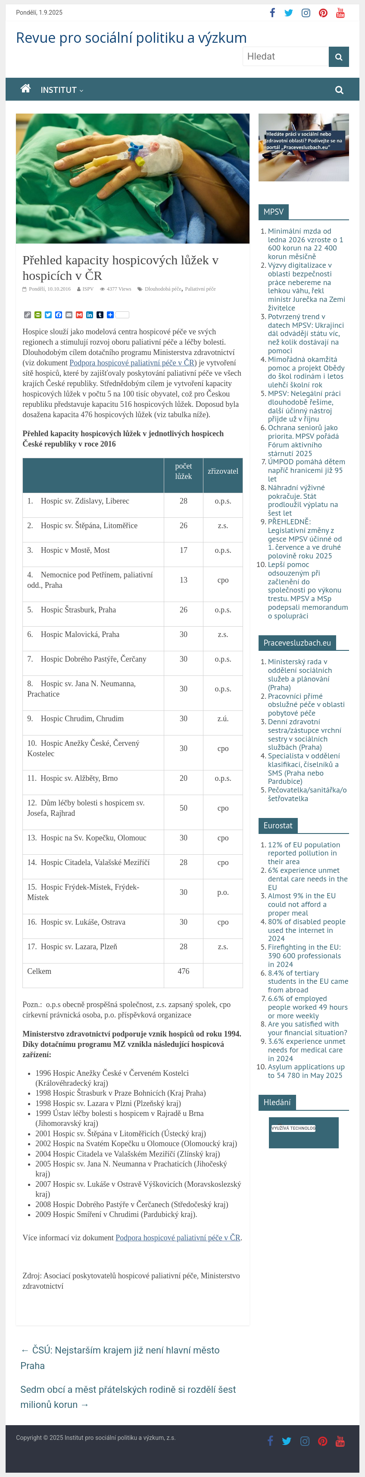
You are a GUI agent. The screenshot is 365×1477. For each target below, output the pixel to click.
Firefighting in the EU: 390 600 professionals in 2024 (304, 955)
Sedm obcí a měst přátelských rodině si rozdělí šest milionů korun (128, 1397)
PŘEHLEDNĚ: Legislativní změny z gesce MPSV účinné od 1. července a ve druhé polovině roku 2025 (305, 539)
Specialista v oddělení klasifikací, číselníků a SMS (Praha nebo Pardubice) (304, 768)
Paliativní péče (200, 289)
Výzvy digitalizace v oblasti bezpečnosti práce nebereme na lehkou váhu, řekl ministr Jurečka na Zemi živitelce (307, 286)
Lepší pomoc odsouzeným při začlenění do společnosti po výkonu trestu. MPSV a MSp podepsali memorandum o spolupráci (308, 590)
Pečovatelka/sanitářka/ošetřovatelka (307, 794)
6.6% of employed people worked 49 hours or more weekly (308, 1007)
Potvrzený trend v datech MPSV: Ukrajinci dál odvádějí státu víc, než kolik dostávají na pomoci (306, 333)
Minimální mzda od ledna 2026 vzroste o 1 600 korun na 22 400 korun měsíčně (305, 243)
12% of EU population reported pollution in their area (304, 853)
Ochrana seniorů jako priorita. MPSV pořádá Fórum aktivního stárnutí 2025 (303, 440)
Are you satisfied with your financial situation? (307, 1028)
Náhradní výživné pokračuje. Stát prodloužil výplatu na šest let (303, 500)
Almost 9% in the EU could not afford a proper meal (302, 904)
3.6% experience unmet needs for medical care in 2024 (307, 1049)
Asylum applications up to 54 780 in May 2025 (306, 1071)
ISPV (88, 289)
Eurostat (278, 825)
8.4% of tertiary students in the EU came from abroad (308, 981)
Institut (59, 90)
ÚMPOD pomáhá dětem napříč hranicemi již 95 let (307, 470)
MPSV (274, 211)
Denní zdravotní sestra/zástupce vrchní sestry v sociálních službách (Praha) (305, 734)
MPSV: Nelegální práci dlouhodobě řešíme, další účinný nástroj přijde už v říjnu (304, 406)
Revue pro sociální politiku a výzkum (131, 37)
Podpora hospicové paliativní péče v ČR (131, 362)
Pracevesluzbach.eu (297, 642)
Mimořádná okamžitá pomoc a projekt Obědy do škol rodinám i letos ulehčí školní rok (306, 372)
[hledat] (293, 1128)
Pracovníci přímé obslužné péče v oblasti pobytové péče (306, 704)
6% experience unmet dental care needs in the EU (308, 878)
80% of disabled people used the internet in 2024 (307, 930)
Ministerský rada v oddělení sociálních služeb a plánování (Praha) (300, 674)
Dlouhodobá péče (163, 289)
